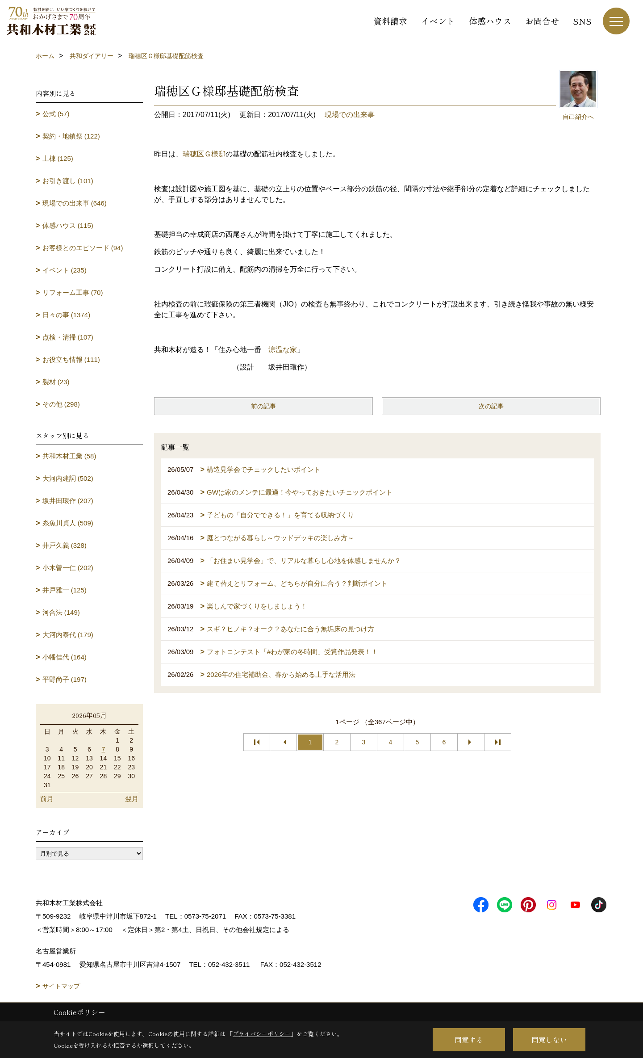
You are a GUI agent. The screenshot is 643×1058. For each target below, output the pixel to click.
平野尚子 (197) (64, 679)
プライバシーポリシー (262, 1033)
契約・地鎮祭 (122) (71, 136)
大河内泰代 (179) (67, 634)
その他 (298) (61, 404)
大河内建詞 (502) (67, 478)
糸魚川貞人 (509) (67, 523)
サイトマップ (61, 986)
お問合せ (542, 21)
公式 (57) (56, 114)
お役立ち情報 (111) (71, 359)
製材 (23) (56, 382)
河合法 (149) (61, 612)
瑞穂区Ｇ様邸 (204, 154)
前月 (47, 798)
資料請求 (390, 21)
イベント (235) (64, 270)
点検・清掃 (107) (67, 337)
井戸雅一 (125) (64, 590)
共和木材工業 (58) (69, 456)
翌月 (131, 798)
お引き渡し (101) (67, 181)
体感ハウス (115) (67, 225)
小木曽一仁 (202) (67, 567)
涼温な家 (282, 349)
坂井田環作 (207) (67, 500)
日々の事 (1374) (66, 315)
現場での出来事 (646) (74, 203)
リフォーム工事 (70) (72, 292)
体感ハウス (490, 21)
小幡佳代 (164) (64, 657)
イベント (438, 21)
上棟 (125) (57, 158)
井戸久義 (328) (64, 545)
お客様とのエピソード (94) (82, 248)
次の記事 (491, 406)
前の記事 (263, 406)
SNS (582, 21)
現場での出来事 (350, 114)
